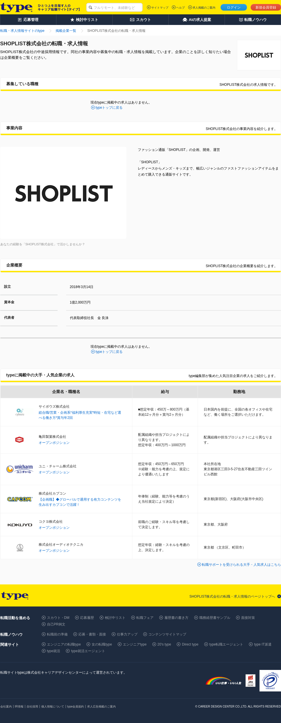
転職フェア (145, 618)
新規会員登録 (266, 7)
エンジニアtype (135, 644)
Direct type (190, 644)
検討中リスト (115, 618)
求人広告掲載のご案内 (101, 706)
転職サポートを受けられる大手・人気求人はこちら (241, 565)
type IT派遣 (263, 644)
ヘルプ (180, 7)
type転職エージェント (226, 644)
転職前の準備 (57, 634)
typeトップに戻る (109, 108)
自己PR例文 (56, 624)
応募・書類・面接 (92, 634)
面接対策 (248, 618)
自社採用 (32, 706)
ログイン (234, 7)
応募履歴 (87, 618)
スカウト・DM (58, 618)
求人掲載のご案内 (203, 7)
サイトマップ (159, 7)
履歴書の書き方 (176, 618)
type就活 (53, 651)
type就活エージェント (88, 651)
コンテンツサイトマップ (167, 634)
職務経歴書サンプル (214, 618)
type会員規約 (75, 706)
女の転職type (102, 644)
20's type (164, 644)
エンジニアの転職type (64, 644)
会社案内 (6, 706)
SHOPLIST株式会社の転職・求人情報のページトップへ (232, 596)
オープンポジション (54, 443)
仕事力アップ (127, 634)
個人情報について (52, 706)
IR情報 (19, 706)
